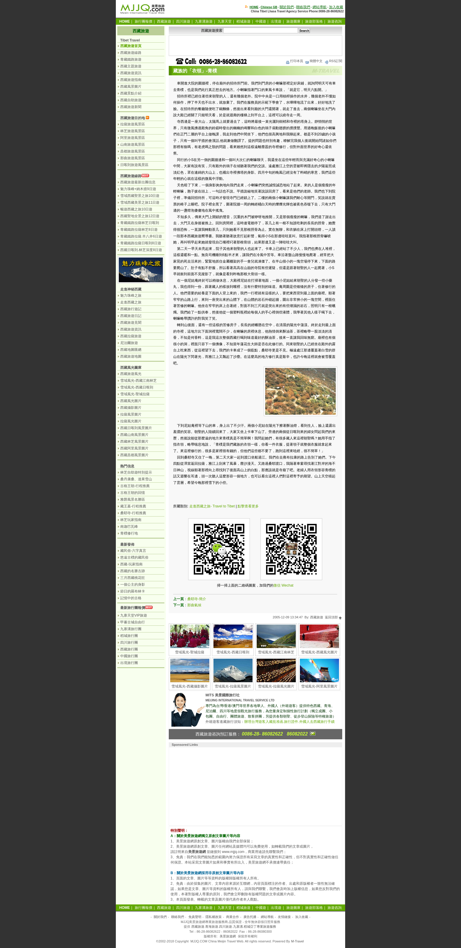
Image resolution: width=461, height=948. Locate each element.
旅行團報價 (143, 21)
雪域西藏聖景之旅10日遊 (139, 196)
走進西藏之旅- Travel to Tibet (212, 506)
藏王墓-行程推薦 (133, 506)
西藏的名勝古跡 (132, 571)
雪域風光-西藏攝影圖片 (189, 686)
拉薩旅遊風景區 (132, 124)
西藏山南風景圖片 (134, 435)
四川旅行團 (129, 642)
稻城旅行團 (129, 636)
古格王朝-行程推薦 (135, 486)
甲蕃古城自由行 (132, 622)
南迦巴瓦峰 (129, 526)
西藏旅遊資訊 (130, 73)
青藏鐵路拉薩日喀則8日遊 (140, 243)
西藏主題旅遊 (130, 66)
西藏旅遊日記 (130, 316)
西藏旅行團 (129, 649)
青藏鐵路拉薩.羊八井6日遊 (141, 236)
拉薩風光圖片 (130, 421)
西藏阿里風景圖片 (134, 448)
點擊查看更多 (248, 506)
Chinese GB (268, 7)
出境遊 (276, 21)
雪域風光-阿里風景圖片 (319, 686)
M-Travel (297, 941)
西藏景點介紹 (130, 93)
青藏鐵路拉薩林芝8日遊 (139, 230)
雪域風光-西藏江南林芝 (276, 652)
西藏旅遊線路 (130, 53)
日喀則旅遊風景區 (134, 165)
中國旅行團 (129, 656)
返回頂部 (333, 617)
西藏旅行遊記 (130, 309)
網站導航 (320, 7)
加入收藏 (336, 7)
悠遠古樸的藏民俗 (134, 557)
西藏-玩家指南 (131, 564)
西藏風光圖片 (130, 401)
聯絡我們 (303, 7)
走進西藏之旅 (130, 302)
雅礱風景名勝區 (132, 499)
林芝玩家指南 (130, 520)
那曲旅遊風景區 (132, 158)
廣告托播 (249, 917)
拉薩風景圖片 (130, 414)
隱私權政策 (214, 917)
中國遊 (260, 21)
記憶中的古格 (130, 598)
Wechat (287, 585)
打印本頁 (294, 61)
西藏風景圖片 (130, 86)
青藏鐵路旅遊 (130, 59)
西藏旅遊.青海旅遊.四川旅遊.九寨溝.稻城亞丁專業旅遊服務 (233, 926)
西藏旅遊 (164, 21)
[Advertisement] (255, 45)
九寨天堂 (225, 21)
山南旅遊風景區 (132, 144)
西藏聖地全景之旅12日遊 (139, 216)
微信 (276, 585)
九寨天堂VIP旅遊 (133, 615)
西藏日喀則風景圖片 (136, 428)
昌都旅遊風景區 (132, 151)
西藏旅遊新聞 (130, 107)
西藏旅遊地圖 (130, 356)
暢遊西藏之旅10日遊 (136, 209)
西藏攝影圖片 (130, 408)
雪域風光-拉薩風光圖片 (276, 686)
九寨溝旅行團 (130, 629)
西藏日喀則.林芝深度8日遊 (141, 250)
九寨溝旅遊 (204, 21)
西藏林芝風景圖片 (134, 441)
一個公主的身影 (132, 584)
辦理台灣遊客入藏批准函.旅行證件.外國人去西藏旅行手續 (289, 722)
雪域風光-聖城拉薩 (189, 652)
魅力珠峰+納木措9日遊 (138, 189)
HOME (254, 7)
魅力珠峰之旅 (130, 295)
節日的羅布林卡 (132, 591)
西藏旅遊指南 (130, 80)
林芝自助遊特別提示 (136, 472)
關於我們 (287, 7)
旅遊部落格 (314, 21)
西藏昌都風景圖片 (134, 455)
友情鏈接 (284, 917)
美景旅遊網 (228, 936)
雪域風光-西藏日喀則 (232, 652)
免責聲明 (194, 917)
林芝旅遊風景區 (132, 131)
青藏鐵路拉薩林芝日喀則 (139, 223)
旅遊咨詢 (335, 21)
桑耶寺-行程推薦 (133, 513)
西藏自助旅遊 (130, 100)
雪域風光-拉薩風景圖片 (233, 686)
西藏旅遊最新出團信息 (138, 182)
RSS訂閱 (333, 61)
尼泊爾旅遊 (129, 343)
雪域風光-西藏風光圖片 (319, 652)
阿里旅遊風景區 (132, 138)
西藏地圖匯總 (130, 350)
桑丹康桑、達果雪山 (136, 479)
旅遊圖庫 (293, 21)
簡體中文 (314, 61)
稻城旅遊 (243, 21)
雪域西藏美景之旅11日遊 (139, 202)
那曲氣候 (194, 605)
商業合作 (232, 917)
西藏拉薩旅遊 (130, 336)
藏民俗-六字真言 (133, 551)
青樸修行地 (129, 533)
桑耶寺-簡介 (196, 599)
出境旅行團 (129, 663)
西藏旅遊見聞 (130, 323)
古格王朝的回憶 (132, 493)
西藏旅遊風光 (130, 374)
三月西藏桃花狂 (132, 578)
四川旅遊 (183, 21)
